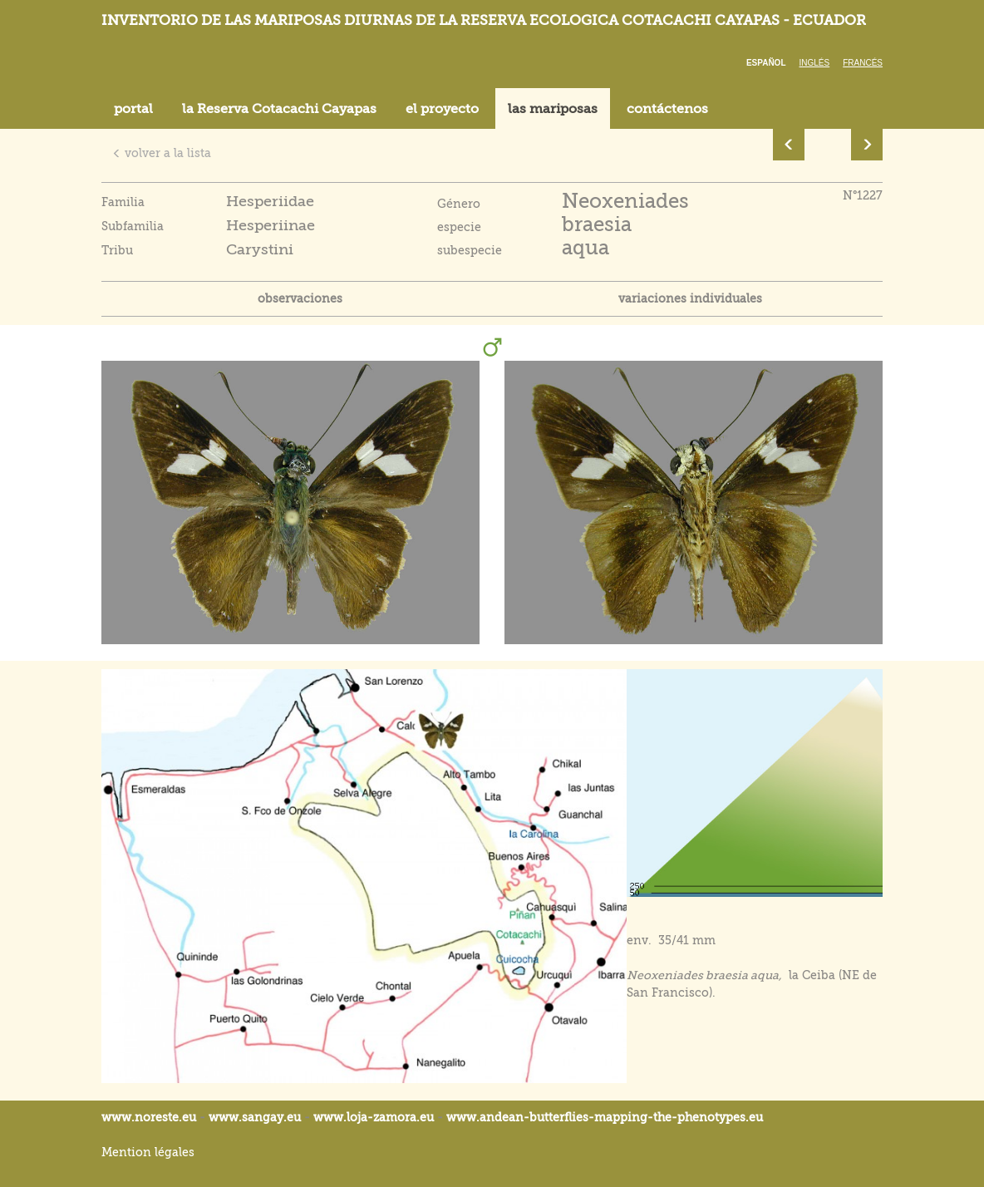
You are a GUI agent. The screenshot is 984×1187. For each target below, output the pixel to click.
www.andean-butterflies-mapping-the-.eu (604, 1117)
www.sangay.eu (255, 1117)
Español (766, 62)
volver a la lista (161, 153)
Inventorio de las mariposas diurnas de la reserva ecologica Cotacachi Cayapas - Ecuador (483, 20)
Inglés (815, 62)
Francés (863, 62)
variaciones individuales (690, 298)
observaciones (300, 298)
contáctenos (667, 108)
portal (133, 108)
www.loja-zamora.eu (373, 1117)
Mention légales (147, 1152)
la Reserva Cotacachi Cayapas (279, 108)
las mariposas (553, 108)
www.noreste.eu (148, 1117)
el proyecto (442, 108)
